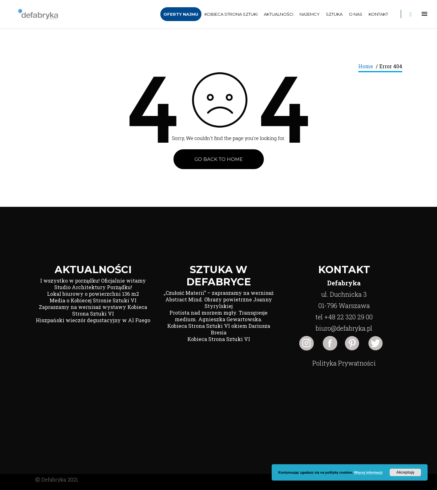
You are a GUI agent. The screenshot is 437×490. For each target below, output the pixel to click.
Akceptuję (405, 472)
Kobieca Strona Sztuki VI (218, 339)
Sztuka (334, 14)
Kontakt (378, 14)
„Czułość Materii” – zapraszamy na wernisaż (219, 292)
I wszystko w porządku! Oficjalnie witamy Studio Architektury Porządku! (93, 283)
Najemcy (310, 14)
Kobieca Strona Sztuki (231, 14)
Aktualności (278, 14)
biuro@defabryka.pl (344, 328)
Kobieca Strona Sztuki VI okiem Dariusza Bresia (218, 329)
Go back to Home (219, 159)
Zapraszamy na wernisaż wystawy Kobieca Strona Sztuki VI (93, 310)
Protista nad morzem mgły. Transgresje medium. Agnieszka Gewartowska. (218, 315)
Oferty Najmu (180, 14)
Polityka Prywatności (344, 363)
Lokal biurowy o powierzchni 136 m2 (93, 293)
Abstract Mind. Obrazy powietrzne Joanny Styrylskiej (218, 302)
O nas (355, 14)
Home (365, 66)
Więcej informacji (368, 472)
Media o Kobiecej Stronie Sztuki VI (93, 300)
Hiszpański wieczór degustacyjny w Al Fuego (93, 320)
